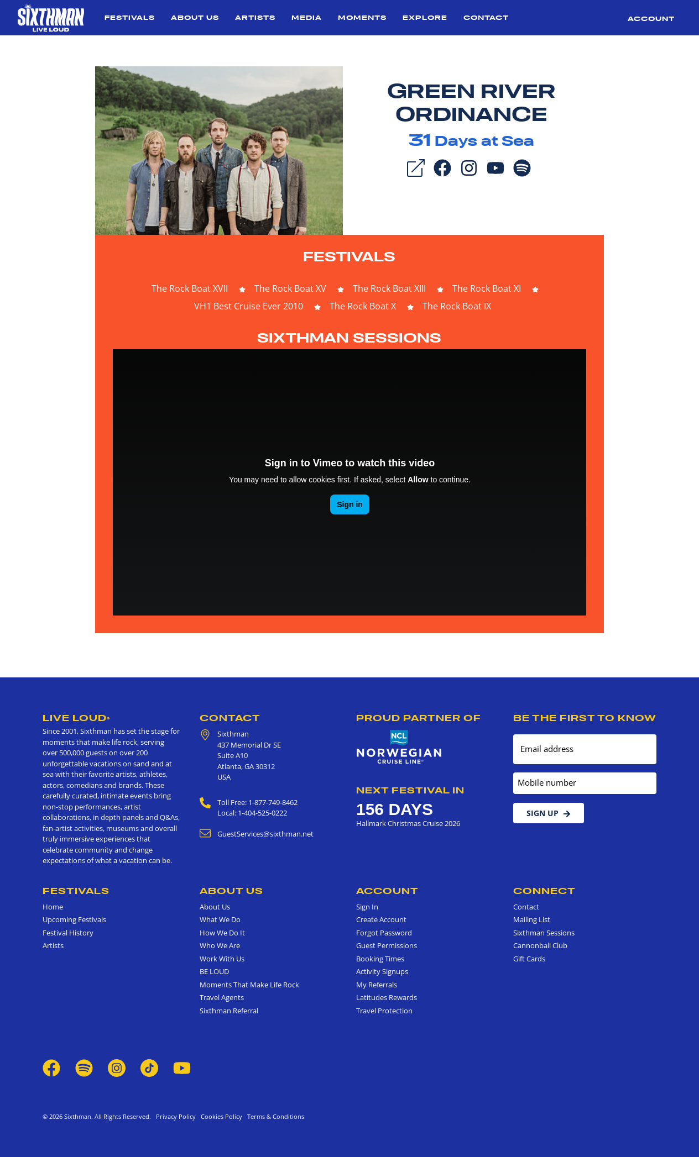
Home (53, 907)
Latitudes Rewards (386, 997)
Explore (425, 17)
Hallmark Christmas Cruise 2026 (408, 823)
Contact (486, 17)
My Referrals (376, 985)
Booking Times (380, 959)
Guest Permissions (386, 945)
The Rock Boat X (363, 306)
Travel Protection (384, 1011)
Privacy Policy (176, 1116)
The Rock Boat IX (456, 306)
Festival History (68, 933)
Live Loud (76, 717)
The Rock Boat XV (290, 288)
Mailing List (531, 919)
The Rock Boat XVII (190, 288)
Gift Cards (529, 959)
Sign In (367, 907)
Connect (544, 890)
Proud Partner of (418, 717)
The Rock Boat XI (486, 288)
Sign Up (548, 813)
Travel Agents (222, 997)
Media (306, 17)
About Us (195, 17)
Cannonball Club (540, 945)
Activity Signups (382, 971)
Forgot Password (384, 933)
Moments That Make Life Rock (249, 985)
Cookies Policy (219, 1116)
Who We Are (220, 945)
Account (651, 18)
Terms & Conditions (274, 1116)
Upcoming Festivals (74, 919)
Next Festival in (410, 790)
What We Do (220, 919)
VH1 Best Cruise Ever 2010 (248, 306)
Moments (362, 17)
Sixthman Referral (229, 1011)
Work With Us (222, 959)
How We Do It (222, 933)
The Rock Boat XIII (389, 288)
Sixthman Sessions (349, 337)
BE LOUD (214, 971)
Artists (255, 17)
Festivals (130, 17)
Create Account (381, 919)
